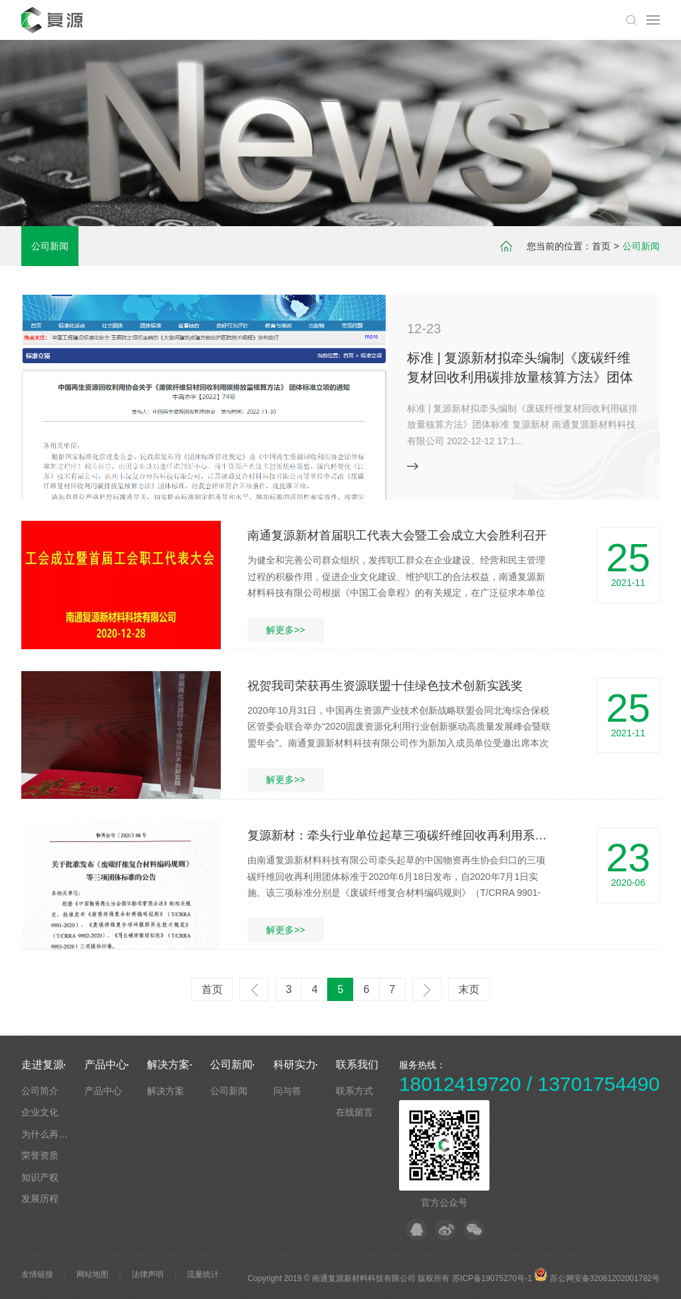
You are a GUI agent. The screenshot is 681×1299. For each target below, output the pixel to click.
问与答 (287, 1090)
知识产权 (40, 1177)
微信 (474, 1229)
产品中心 (105, 1064)
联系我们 (357, 1064)
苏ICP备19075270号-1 (492, 1278)
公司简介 (40, 1090)
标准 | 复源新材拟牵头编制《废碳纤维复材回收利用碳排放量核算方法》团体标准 (520, 377)
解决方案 (168, 1064)
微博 (445, 1229)
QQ (417, 1229)
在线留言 (354, 1112)
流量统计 (203, 1274)
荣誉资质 (40, 1155)
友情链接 (37, 1274)
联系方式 (354, 1090)
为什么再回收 (49, 1134)
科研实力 (294, 1064)
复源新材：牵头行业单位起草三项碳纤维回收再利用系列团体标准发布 (432, 835)
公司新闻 (49, 246)
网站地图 (92, 1274)
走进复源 (42, 1064)
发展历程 (40, 1198)
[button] (335, 472)
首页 (601, 246)
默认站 (54, 20)
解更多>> (285, 630)
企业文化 (40, 1112)
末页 (468, 989)
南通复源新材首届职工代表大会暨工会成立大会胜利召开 (397, 535)
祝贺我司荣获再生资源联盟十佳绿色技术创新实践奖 (385, 685)
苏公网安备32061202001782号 (597, 1278)
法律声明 (148, 1274)
